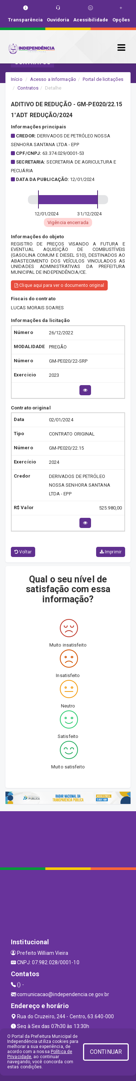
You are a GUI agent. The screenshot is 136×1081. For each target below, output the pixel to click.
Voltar (23, 551)
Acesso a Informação (53, 79)
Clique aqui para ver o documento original (59, 285)
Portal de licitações (103, 79)
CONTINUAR (106, 1051)
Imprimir (110, 551)
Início (16, 79)
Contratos (27, 88)
